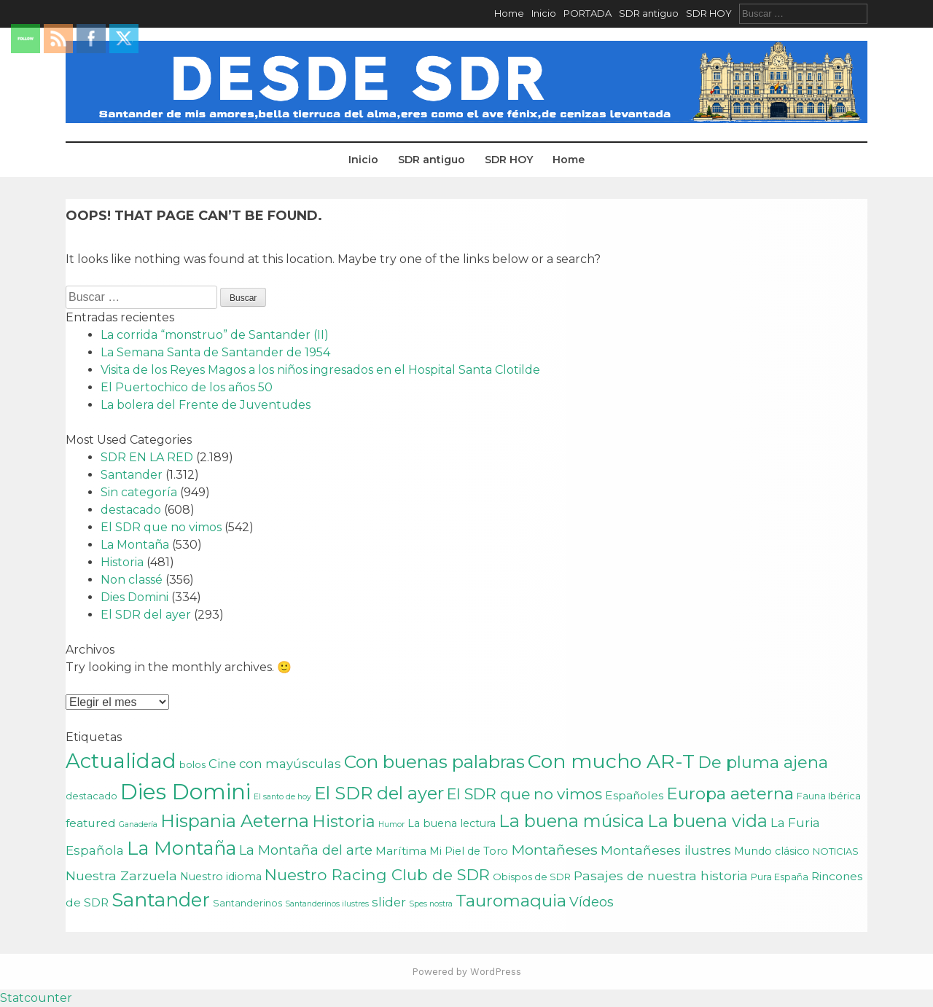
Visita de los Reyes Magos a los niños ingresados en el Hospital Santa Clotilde (320, 370)
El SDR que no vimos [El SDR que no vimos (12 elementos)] (524, 794)
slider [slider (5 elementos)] (389, 902)
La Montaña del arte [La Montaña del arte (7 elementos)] (305, 850)
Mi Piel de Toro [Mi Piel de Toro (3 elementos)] (468, 851)
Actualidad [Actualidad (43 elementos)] (121, 760)
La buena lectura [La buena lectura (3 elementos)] (451, 823)
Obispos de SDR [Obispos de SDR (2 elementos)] (532, 876)
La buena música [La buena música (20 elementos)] (571, 820)
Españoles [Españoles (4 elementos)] (634, 795)
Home (509, 13)
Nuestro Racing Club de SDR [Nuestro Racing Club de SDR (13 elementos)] (377, 874)
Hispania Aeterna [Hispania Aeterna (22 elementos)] (234, 820)
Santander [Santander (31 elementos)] (161, 900)
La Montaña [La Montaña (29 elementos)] (181, 847)
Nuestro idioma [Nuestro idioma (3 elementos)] (221, 876)
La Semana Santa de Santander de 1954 (215, 352)
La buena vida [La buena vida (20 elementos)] (707, 820)
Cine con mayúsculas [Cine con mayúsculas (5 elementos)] (274, 763)
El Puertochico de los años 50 (187, 387)
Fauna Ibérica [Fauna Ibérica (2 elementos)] (829, 796)
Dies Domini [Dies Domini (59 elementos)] (185, 791)
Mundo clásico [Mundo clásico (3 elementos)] (772, 851)
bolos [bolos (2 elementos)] (192, 764)
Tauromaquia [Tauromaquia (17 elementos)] (511, 900)
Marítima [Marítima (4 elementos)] (400, 851)
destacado (131, 510)
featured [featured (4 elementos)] (91, 823)
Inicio (543, 13)
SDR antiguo (649, 13)
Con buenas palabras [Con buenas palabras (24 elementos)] (434, 761)
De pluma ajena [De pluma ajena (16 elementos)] (763, 762)
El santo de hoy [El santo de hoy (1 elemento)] (282, 797)
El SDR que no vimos (161, 527)
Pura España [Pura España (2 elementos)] (779, 876)
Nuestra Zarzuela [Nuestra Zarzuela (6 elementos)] (121, 875)
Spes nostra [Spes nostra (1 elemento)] (431, 904)
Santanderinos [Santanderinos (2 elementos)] (247, 903)
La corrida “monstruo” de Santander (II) (215, 335)
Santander (132, 475)
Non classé (132, 580)
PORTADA (587, 13)
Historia (122, 562)
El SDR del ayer (146, 615)
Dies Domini (134, 597)
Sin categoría (139, 492)
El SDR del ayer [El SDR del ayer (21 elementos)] (379, 793)
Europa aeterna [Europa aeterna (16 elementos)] (730, 793)
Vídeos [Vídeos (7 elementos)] (591, 901)
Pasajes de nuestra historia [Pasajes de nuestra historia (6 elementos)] (661, 875)
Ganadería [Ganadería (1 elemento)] (138, 824)
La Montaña (135, 545)
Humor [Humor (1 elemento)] (391, 824)
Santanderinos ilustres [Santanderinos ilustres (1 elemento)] (327, 904)
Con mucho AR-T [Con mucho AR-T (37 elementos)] (611, 761)
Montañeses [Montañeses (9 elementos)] (554, 849)
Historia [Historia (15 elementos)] (343, 821)
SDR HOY (709, 13)
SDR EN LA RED (147, 457)
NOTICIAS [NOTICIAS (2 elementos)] (836, 851)
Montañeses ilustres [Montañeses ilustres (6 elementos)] (666, 850)
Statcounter (36, 998)
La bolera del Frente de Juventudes (206, 405)
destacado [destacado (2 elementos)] (91, 796)
